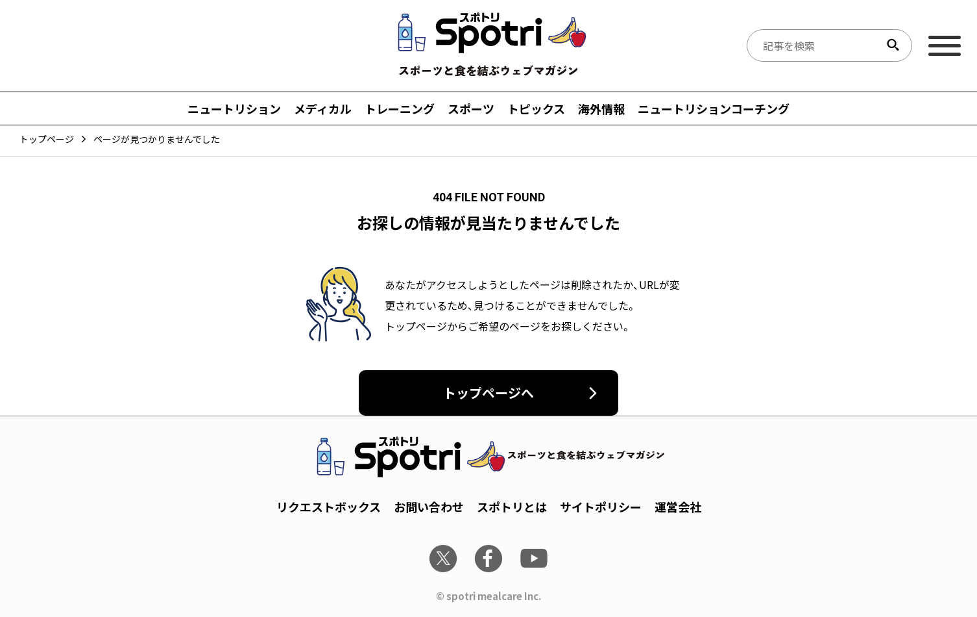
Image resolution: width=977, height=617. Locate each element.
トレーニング (400, 108)
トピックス (536, 108)
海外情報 (601, 108)
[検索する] (892, 45)
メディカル (323, 108)
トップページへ (488, 392)
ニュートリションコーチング (714, 108)
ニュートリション (234, 108)
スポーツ (471, 108)
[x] (443, 558)
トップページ (46, 138)
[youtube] (534, 558)
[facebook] (488, 558)
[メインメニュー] (944, 45)
